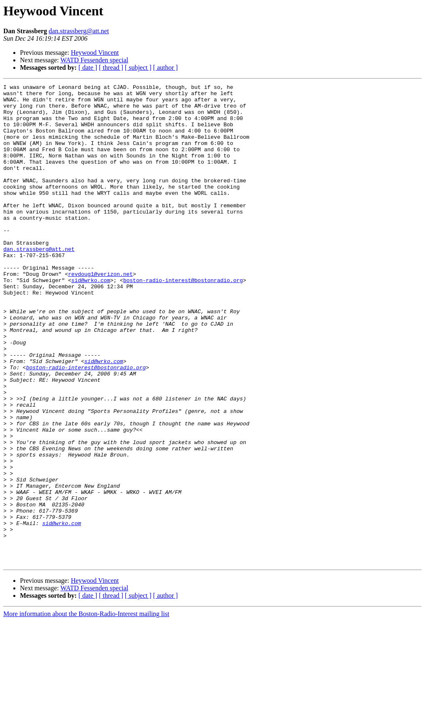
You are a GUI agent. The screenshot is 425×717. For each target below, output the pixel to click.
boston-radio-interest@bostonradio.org (183, 320)
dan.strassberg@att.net (79, 30)
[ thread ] (111, 67)
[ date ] (87, 67)
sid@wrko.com (90, 320)
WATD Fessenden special (94, 60)
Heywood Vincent (95, 52)
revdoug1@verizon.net (100, 312)
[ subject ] (138, 67)
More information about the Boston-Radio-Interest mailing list (86, 709)
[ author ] (165, 67)
